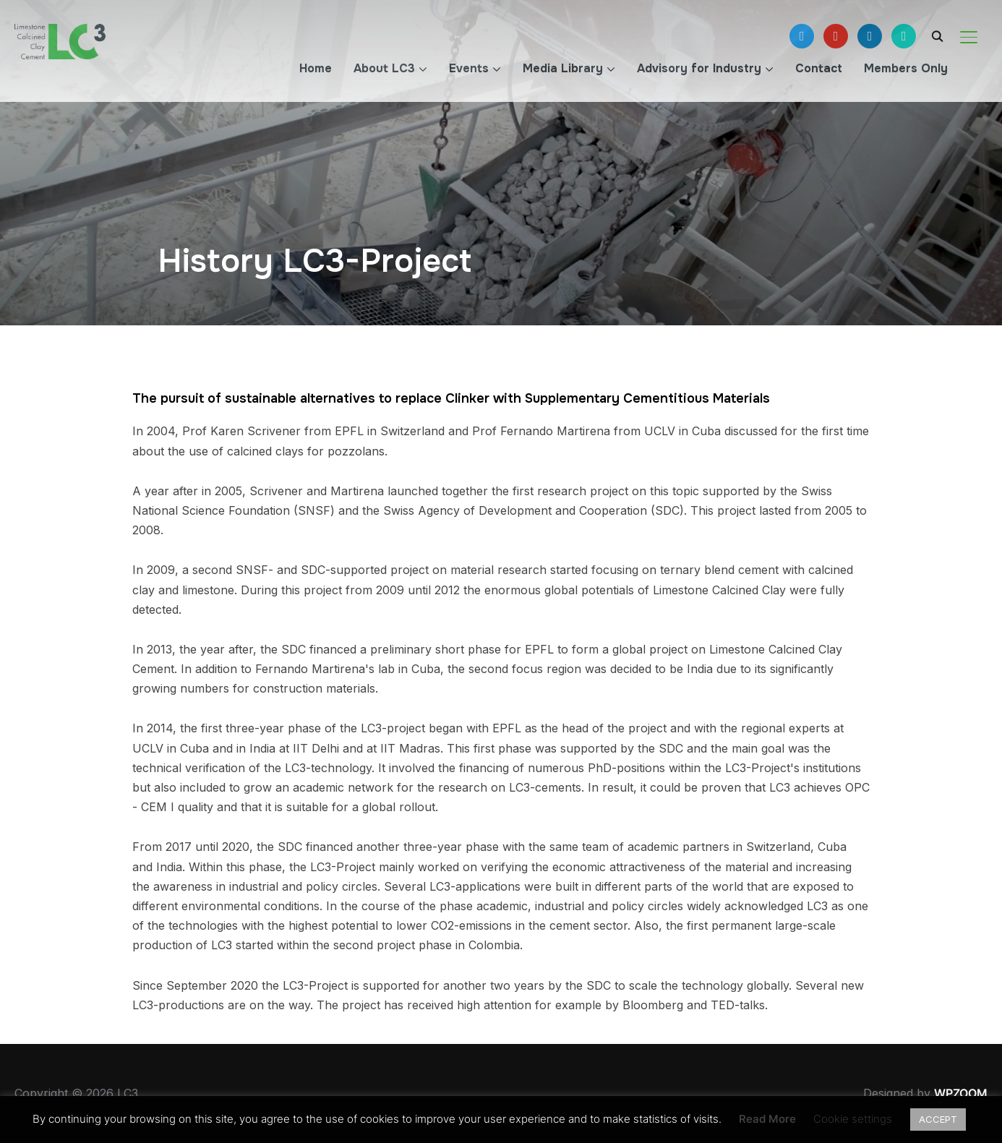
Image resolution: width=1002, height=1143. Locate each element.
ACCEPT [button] (938, 1119)
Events (469, 68)
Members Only (906, 68)
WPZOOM (961, 1093)
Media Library (563, 68)
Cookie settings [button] (852, 1119)
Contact (818, 68)
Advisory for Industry (699, 68)
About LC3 (384, 68)
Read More (767, 1119)
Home (315, 68)
